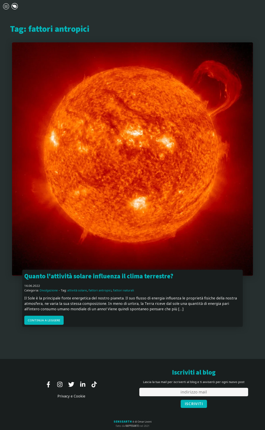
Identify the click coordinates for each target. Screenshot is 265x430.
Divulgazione (49, 290)
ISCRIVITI (194, 404)
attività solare (77, 290)
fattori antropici (100, 290)
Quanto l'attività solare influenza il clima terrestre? (98, 276)
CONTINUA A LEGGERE (44, 320)
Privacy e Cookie (71, 396)
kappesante (132, 426)
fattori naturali (123, 290)
